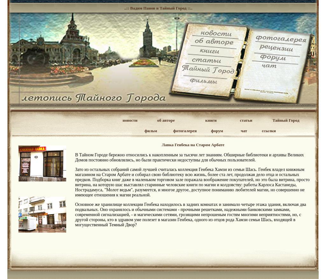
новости (130, 120)
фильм (151, 130)
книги (211, 120)
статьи (246, 120)
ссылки (269, 130)
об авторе (166, 120)
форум (217, 130)
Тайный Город (286, 120)
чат (244, 130)
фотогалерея (185, 130)
